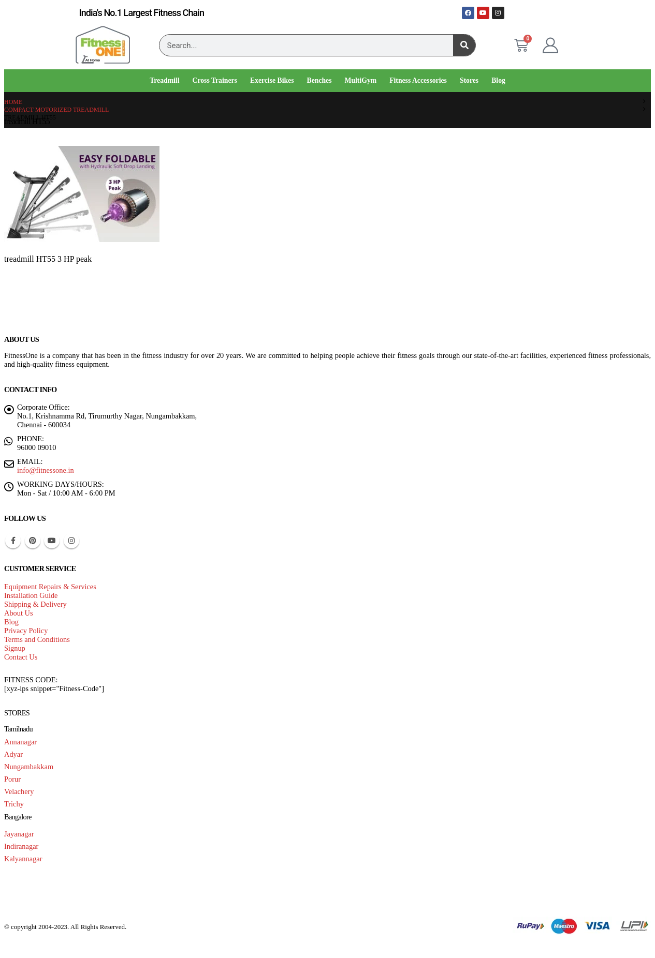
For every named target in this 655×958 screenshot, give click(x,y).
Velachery (19, 791)
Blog (498, 80)
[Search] (464, 45)
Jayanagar (19, 834)
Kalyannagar (23, 859)
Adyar (13, 754)
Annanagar (20, 742)
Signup (14, 648)
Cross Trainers (214, 80)
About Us (18, 613)
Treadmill (164, 80)
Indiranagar (21, 846)
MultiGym (361, 80)
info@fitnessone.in (45, 470)
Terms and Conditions (37, 639)
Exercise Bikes (272, 80)
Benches (319, 80)
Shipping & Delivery (35, 604)
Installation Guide (31, 595)
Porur (12, 779)
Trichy (14, 804)
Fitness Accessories (418, 80)
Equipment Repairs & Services (50, 586)
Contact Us (20, 657)
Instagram (71, 540)
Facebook (13, 540)
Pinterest (32, 540)
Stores (469, 80)
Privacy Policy (26, 630)
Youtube (52, 540)
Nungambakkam (28, 766)
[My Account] (550, 45)
